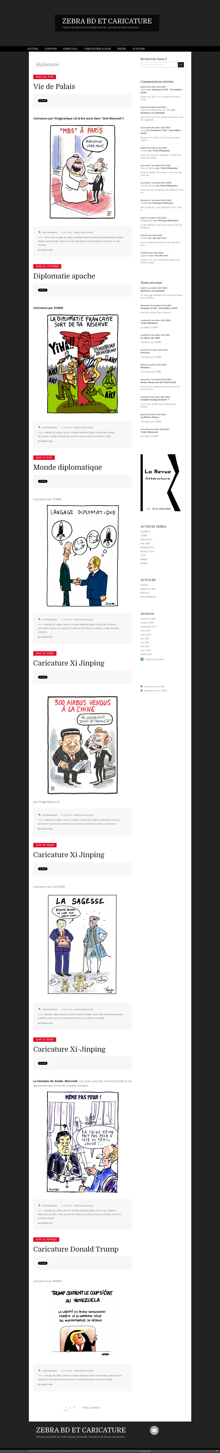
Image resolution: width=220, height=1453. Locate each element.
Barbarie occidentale (153, 113)
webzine (78, 237)
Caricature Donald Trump (76, 1249)
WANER (144, 559)
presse (90, 436)
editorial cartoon (103, 823)
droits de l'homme (59, 823)
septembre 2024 (148, 626)
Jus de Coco (159, 238)
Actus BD (138, 49)
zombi (108, 436)
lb (113, 241)
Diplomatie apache (64, 276)
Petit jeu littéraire (162, 203)
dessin (90, 241)
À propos (51, 49)
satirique (107, 241)
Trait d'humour (161, 150)
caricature (49, 237)
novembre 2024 (148, 618)
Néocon (145, 352)
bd (65, 237)
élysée (71, 241)
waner (109, 1379)
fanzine (59, 237)
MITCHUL (145, 593)
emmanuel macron (110, 820)
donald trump (114, 1375)
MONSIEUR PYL (148, 547)
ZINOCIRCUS (146, 539)
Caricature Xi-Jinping (69, 1049)
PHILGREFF (146, 543)
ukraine (61, 436)
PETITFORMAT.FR (148, 596)
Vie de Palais (54, 87)
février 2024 (146, 654)
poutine (73, 628)
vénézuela (43, 1379)
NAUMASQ (145, 531)
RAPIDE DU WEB (148, 589)
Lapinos (145, 255)
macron (63, 241)
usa (59, 628)
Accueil (32, 49)
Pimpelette (147, 220)
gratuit (66, 432)
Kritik (121, 49)
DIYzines (144, 585)
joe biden (111, 624)
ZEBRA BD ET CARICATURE (107, 21)
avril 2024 (145, 646)
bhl (68, 436)
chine (60, 1214)
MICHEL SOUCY (148, 551)
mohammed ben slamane (111, 237)
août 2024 (145, 630)
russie (65, 628)
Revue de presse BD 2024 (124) (158, 382)
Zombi (144, 150)
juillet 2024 (146, 634)
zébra (70, 237)
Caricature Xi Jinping (69, 663)
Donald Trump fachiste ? (155, 399)
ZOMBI (144, 535)
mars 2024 (146, 650)
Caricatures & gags (97, 49)
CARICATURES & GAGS (83, 232)
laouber (100, 1018)
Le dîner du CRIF (150, 338)
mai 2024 (145, 642)
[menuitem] (34, 49)
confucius (52, 1018)
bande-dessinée (90, 237)
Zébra (144, 89)
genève (53, 628)
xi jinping (95, 820)
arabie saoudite (46, 241)
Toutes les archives (154, 659)
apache (110, 432)
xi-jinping (111, 1210)
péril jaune (80, 1214)
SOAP (143, 555)
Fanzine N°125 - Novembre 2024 (159, 308)
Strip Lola (70, 49)
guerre (53, 436)
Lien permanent (47, 232)
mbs (56, 241)
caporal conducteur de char (156, 110)
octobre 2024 (147, 622)
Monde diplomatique (67, 467)
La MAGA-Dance (150, 417)
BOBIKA (144, 563)
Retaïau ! (146, 367)
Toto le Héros (148, 168)
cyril (143, 130)
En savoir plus (145, 1450)
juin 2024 (145, 638)
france (98, 241)
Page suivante (91, 1407)
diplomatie (80, 241)
